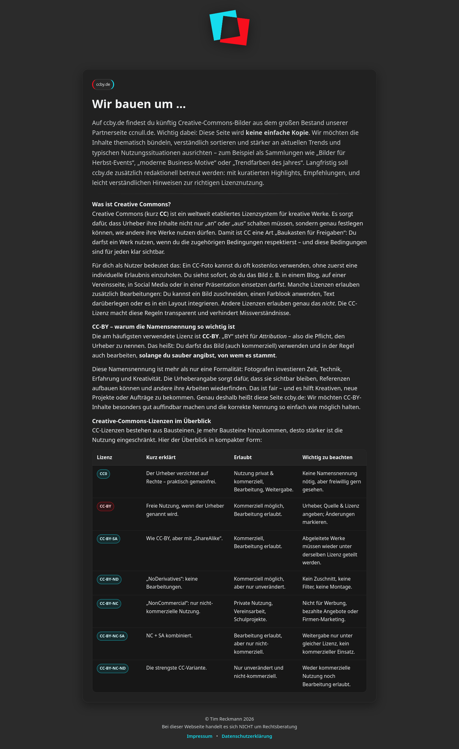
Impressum (199, 736)
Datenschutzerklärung (247, 736)
